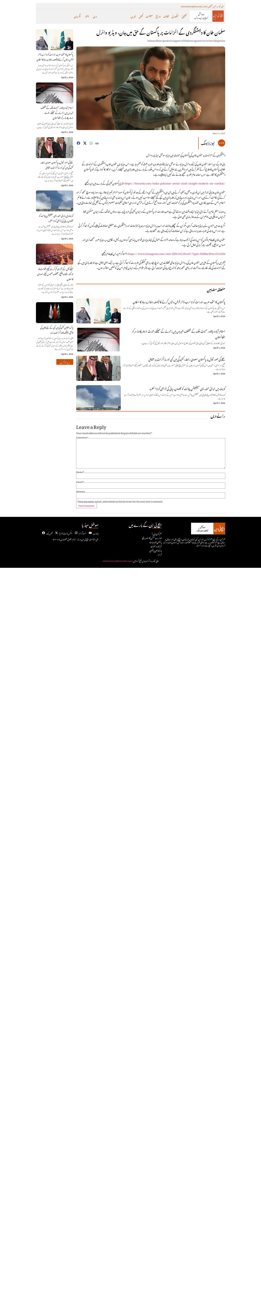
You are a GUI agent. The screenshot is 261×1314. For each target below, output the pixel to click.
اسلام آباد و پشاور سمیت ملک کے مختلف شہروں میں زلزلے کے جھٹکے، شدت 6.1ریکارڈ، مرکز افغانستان (56, 112)
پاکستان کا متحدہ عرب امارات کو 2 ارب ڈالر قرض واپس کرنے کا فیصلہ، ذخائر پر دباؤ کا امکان (55, 56)
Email (80, 481)
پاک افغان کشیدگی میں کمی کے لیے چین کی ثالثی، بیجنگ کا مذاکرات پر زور (56, 329)
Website (80, 491)
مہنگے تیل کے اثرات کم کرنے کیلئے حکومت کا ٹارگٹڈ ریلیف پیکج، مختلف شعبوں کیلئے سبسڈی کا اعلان (55, 274)
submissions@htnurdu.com (116, 560)
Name (80, 471)
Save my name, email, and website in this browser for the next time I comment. (120, 501)
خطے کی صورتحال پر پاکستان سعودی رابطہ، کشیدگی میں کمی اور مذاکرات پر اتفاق (56, 164)
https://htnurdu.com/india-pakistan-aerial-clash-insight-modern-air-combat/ (175, 183)
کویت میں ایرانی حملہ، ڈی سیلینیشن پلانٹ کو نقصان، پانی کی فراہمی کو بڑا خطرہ (56, 217)
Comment (82, 437)
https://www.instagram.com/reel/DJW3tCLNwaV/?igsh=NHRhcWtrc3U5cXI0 (176, 253)
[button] (64, 362)
